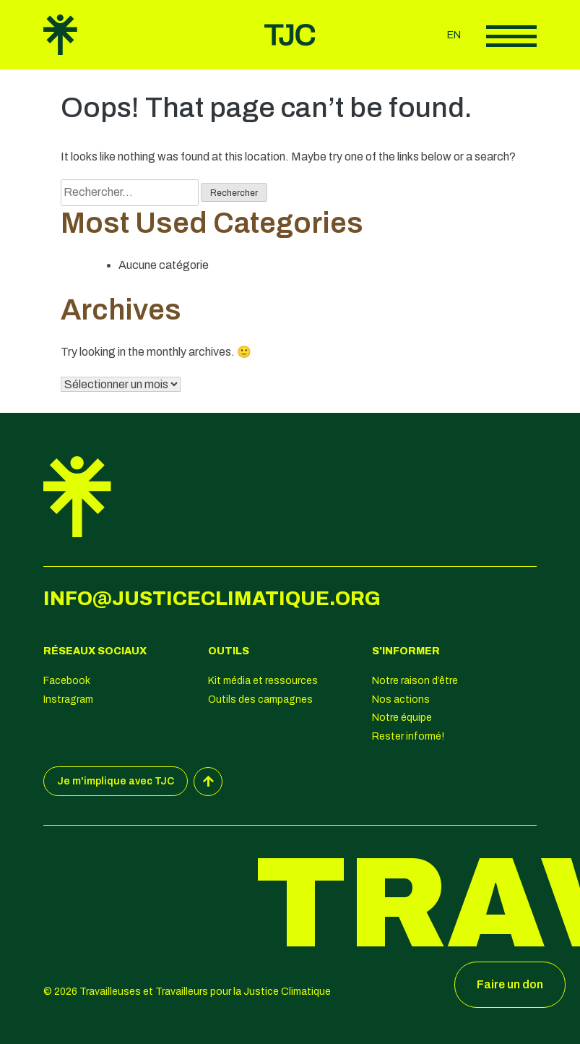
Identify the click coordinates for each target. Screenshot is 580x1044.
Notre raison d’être (415, 680)
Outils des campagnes (260, 699)
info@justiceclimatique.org (212, 598)
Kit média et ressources (263, 680)
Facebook (66, 680)
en (454, 35)
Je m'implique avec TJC (115, 781)
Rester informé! (408, 736)
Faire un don (510, 984)
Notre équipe (402, 717)
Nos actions (401, 699)
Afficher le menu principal (511, 36)
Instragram (68, 699)
